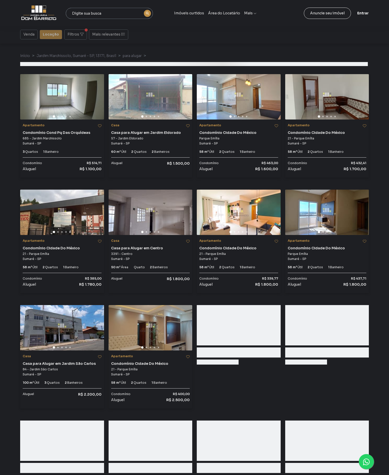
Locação (51, 34)
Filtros (77, 33)
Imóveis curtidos (189, 13)
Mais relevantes (108, 34)
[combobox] (109, 13)
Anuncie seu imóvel (327, 13)
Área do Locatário (224, 13)
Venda (29, 34)
